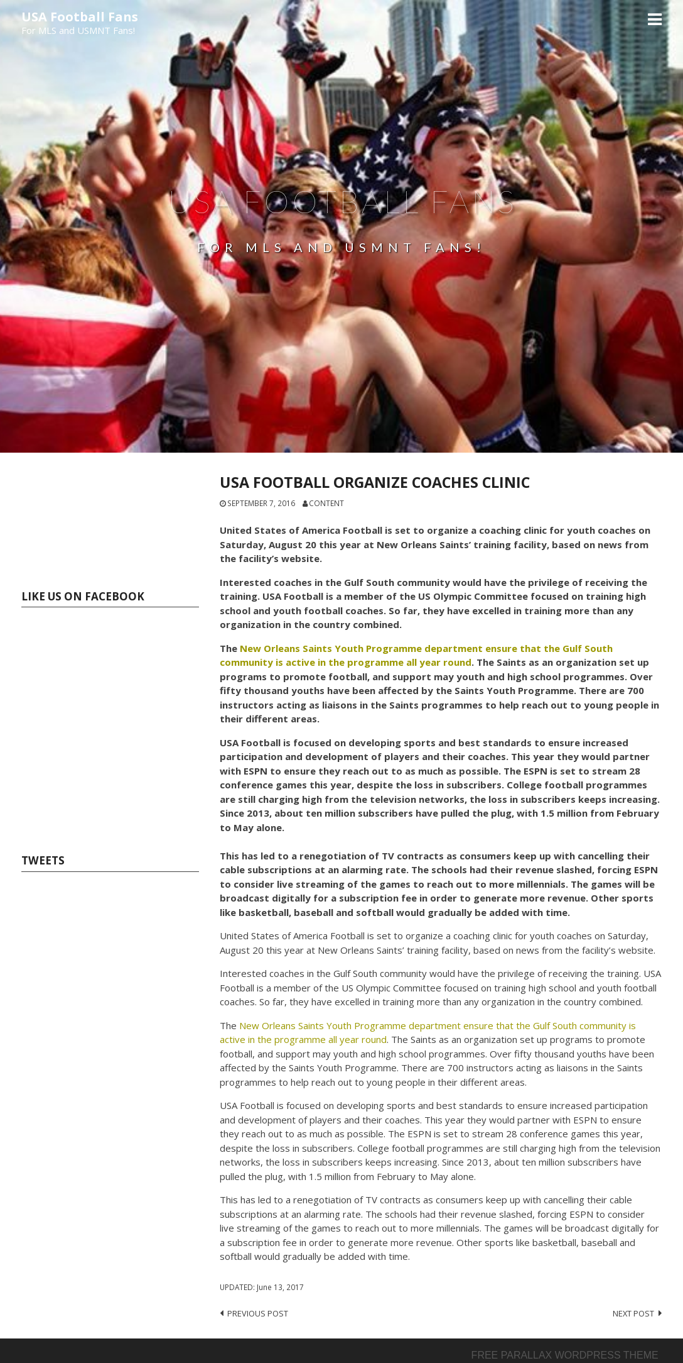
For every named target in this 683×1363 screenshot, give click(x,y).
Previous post (257, 1313)
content (326, 503)
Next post (633, 1313)
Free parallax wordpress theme (565, 1355)
